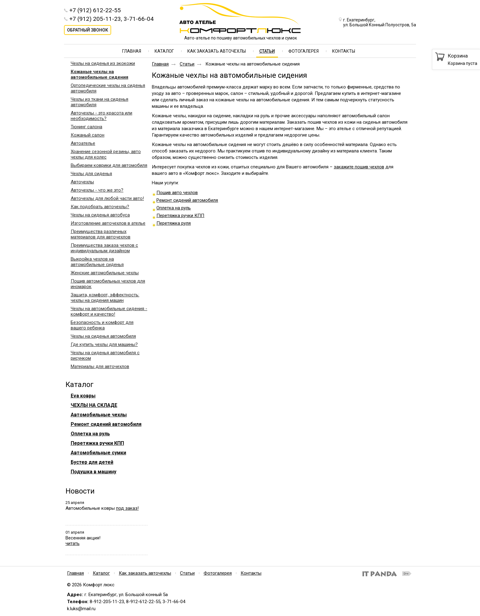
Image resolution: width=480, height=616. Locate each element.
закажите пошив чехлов (359, 167)
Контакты (251, 573)
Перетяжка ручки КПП (180, 215)
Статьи (267, 51)
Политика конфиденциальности (277, 582)
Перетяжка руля (173, 223)
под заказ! (127, 508)
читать (73, 543)
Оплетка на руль (173, 208)
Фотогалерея (218, 573)
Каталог (80, 384)
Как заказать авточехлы (145, 573)
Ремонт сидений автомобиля (187, 200)
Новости (80, 491)
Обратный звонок (87, 30)
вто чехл (183, 192)
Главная (160, 64)
